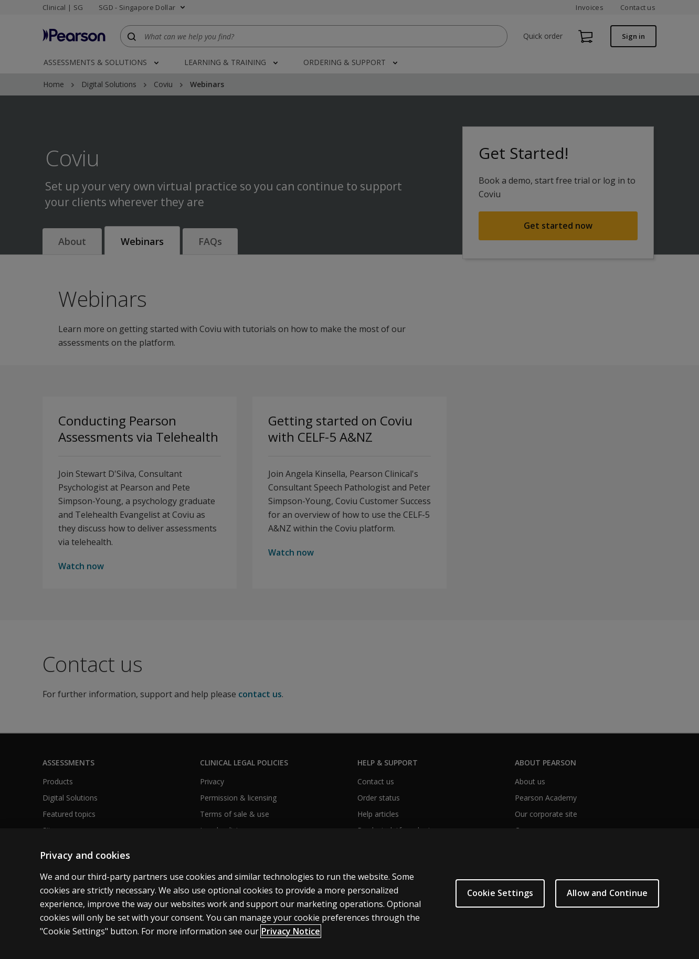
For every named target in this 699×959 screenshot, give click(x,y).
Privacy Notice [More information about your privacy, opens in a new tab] (290, 931)
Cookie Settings (500, 893)
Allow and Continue (607, 893)
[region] (349, 893)
